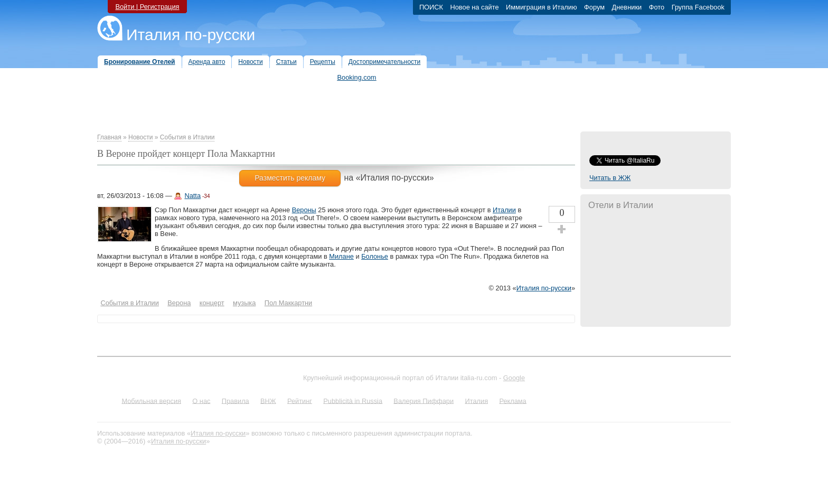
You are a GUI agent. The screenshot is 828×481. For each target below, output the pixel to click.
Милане (341, 256)
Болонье (374, 256)
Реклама (512, 400)
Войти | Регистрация (147, 7)
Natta (192, 196)
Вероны (304, 210)
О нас (201, 400)
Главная (109, 137)
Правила (235, 400)
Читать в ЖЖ (610, 178)
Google (514, 378)
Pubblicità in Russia (352, 400)
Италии (504, 210)
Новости (140, 137)
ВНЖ (268, 400)
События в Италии (187, 137)
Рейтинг (299, 400)
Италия (476, 400)
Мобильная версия (151, 400)
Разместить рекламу (290, 178)
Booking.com (357, 77)
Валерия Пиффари (423, 400)
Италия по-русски (190, 34)
